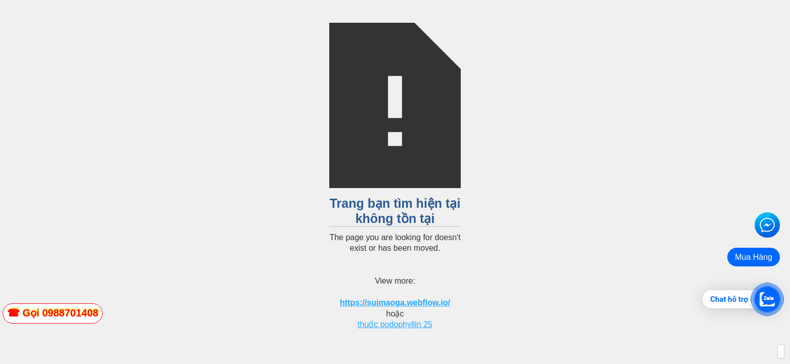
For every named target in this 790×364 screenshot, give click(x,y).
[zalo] (53, 313)
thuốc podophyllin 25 (395, 324)
